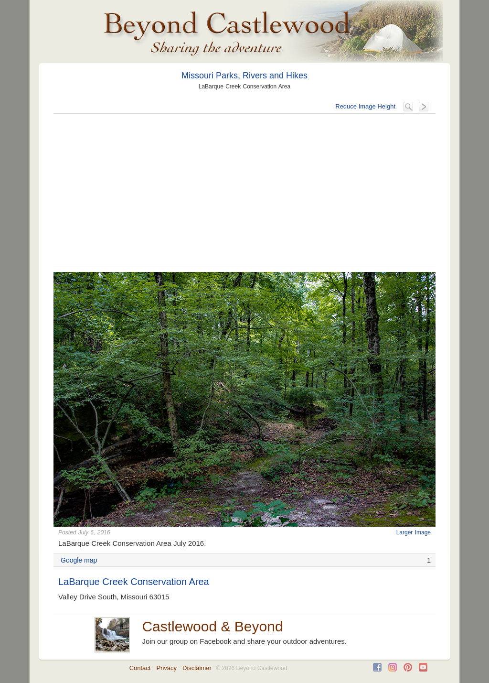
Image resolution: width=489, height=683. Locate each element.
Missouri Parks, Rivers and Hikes (244, 75)
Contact (140, 668)
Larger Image (413, 532)
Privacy (166, 668)
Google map (79, 560)
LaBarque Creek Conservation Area (133, 581)
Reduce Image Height (365, 106)
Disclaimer (197, 668)
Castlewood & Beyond (212, 626)
